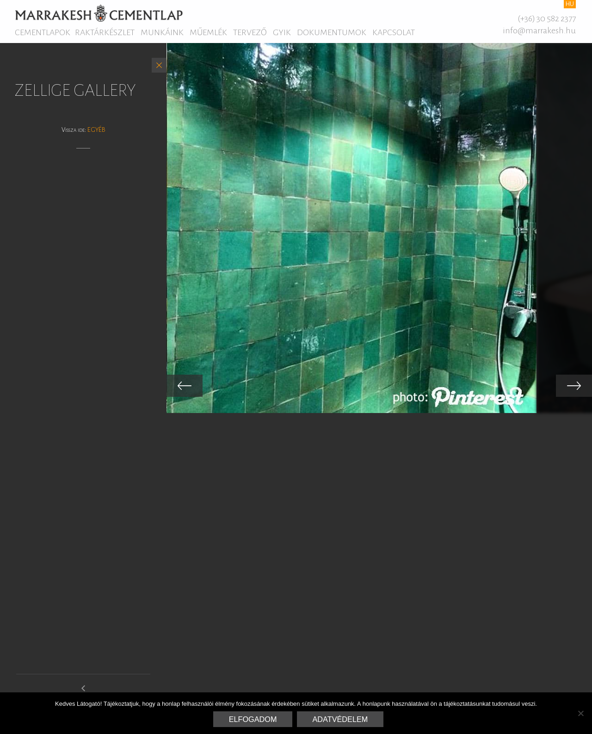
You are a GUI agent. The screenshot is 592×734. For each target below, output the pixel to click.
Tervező (250, 32)
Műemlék (208, 32)
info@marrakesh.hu (539, 30)
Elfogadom (253, 719)
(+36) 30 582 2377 (547, 18)
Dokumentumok (331, 32)
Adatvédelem (340, 719)
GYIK (282, 32)
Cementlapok (42, 32)
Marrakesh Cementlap (99, 13)
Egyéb (96, 129)
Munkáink (162, 32)
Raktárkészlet (105, 32)
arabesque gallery (83, 692)
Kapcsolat (393, 32)
